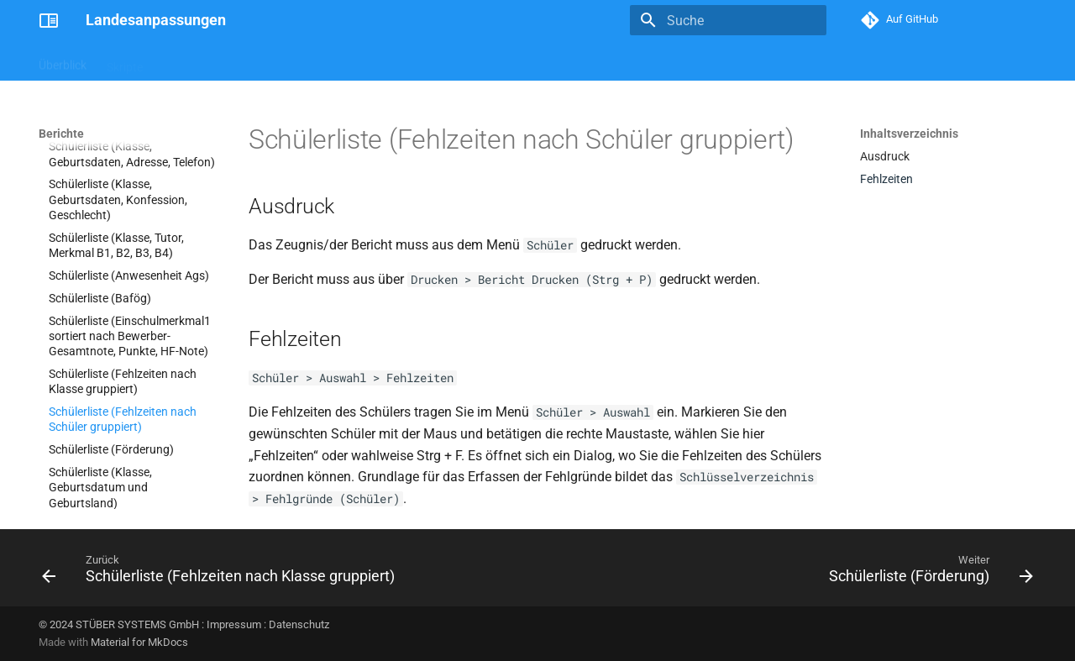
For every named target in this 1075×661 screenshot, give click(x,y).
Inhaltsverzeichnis (909, 133)
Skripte (125, 61)
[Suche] (728, 20)
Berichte (184, 61)
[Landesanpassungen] (49, 20)
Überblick (63, 61)
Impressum (234, 624)
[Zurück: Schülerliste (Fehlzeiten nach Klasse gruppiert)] (222, 572)
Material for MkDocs (139, 642)
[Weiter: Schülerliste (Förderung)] (927, 572)
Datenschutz (299, 624)
